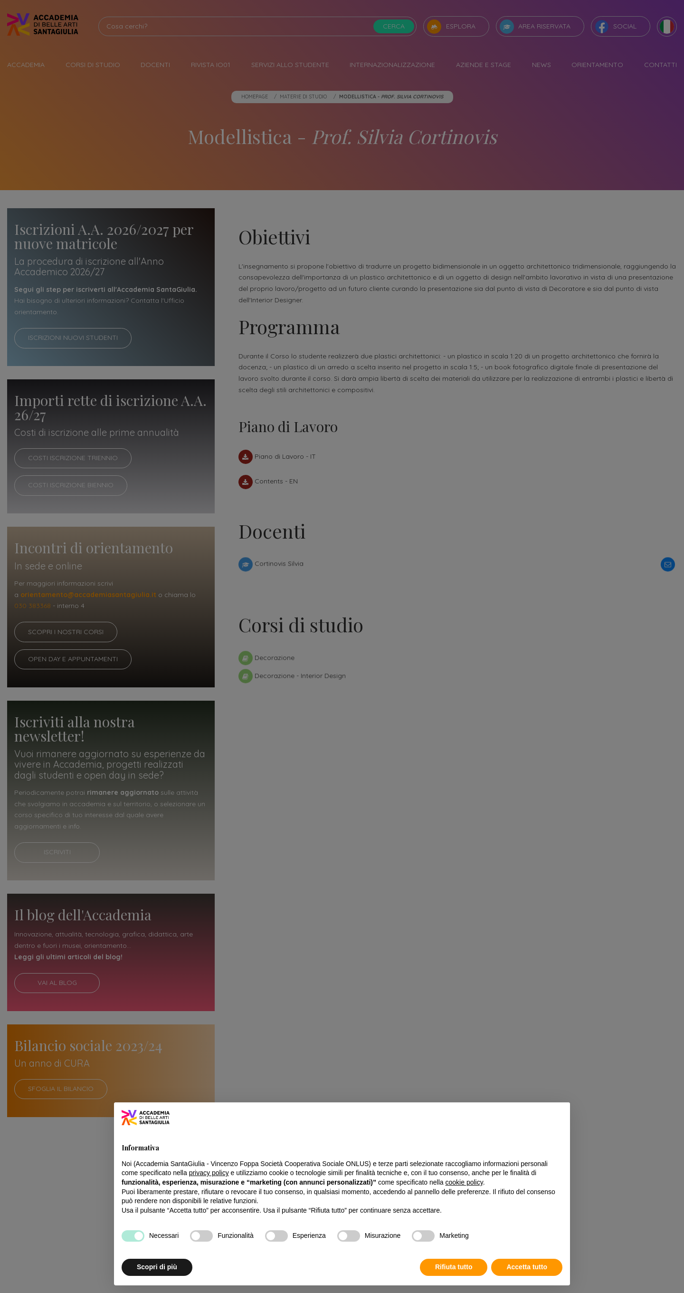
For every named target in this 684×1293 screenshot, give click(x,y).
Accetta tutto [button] (526, 1267)
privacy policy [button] (209, 1173)
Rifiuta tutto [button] (454, 1267)
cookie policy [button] (464, 1182)
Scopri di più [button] (157, 1267)
